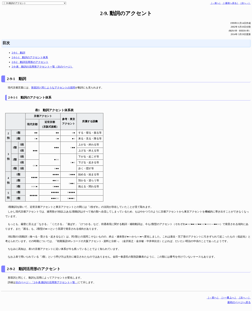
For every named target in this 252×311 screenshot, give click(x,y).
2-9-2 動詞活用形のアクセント (30, 62)
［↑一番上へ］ (228, 297)
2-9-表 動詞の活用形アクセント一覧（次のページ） (42, 66)
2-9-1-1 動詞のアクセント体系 (30, 57)
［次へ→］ (245, 3)
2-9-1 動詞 (18, 52)
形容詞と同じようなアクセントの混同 (53, 87)
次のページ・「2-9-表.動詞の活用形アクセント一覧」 (47, 282)
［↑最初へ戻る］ (230, 3)
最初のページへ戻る (239, 302)
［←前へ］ (215, 3)
